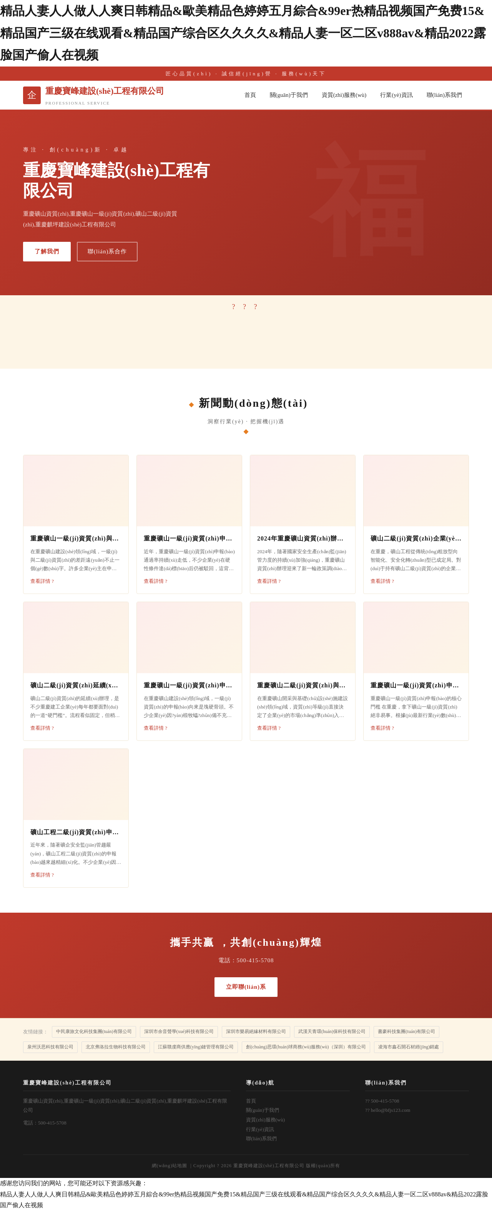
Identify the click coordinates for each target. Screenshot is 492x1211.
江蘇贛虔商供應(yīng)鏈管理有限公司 (196, 1047)
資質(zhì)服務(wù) (344, 95)
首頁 (250, 95)
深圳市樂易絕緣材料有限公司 (256, 1031)
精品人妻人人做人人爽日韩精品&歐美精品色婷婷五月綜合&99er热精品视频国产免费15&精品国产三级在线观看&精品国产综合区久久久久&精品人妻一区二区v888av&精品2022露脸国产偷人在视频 (243, 33)
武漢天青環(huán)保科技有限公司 (332, 1031)
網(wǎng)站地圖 (170, 1165)
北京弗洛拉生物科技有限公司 (116, 1047)
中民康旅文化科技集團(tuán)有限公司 (94, 1031)
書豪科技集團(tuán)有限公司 (406, 1031)
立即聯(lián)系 (246, 987)
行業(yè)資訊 (396, 95)
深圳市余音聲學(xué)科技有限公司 (179, 1031)
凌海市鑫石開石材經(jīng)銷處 (408, 1047)
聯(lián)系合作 (107, 251)
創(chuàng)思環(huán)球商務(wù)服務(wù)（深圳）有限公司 (306, 1047)
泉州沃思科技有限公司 (50, 1047)
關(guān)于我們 (289, 95)
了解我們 (47, 251)
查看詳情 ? (42, 581)
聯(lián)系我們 (444, 95)
